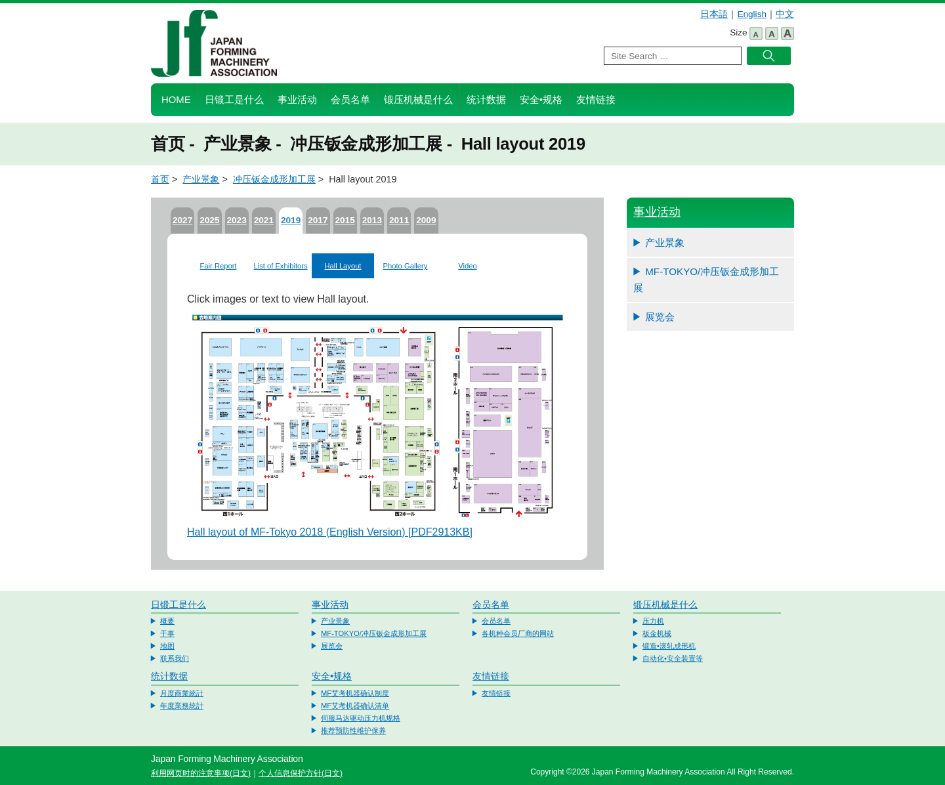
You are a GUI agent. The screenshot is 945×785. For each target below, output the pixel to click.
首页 (160, 179)
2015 (345, 220)
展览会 (660, 316)
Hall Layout (343, 266)
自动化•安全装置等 (672, 658)
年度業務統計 (181, 706)
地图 (167, 646)
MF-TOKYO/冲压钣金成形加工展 (706, 280)
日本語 (714, 14)
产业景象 (200, 179)
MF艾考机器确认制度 (355, 693)
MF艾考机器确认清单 (355, 706)
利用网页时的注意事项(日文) (201, 773)
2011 (399, 220)
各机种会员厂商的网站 (518, 633)
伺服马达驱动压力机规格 (360, 718)
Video (467, 266)
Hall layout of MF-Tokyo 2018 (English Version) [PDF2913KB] (329, 532)
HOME (176, 100)
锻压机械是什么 (418, 100)
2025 (209, 220)
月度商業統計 (181, 693)
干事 (167, 633)
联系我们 (174, 658)
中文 (785, 14)
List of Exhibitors (280, 266)
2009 (426, 220)
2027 (182, 220)
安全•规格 (541, 100)
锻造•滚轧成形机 (669, 646)
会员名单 (350, 100)
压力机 (653, 621)
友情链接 (596, 100)
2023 (237, 220)
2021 (264, 220)
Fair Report (218, 266)
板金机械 (656, 633)
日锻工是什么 (234, 100)
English (751, 14)
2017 (317, 220)
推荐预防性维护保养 (353, 730)
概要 (167, 621)
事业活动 (297, 100)
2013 (372, 220)
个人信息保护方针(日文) (301, 773)
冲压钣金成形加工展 (274, 179)
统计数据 (486, 100)
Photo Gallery (405, 266)
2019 (291, 220)
